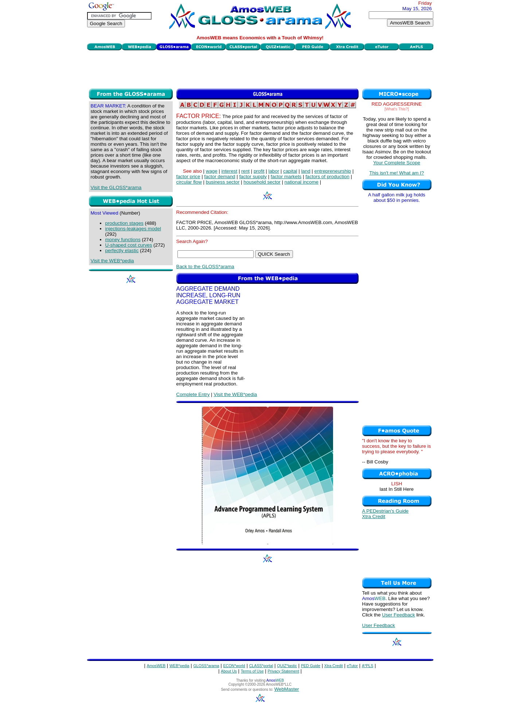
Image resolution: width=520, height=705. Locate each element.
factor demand (219, 176)
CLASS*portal (261, 665)
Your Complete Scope (396, 162)
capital (290, 171)
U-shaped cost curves (128, 245)
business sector (223, 182)
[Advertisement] (260, 68)
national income (301, 182)
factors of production (327, 176)
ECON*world (234, 665)
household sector (262, 182)
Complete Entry (193, 394)
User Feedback (398, 615)
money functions (123, 239)
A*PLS (367, 665)
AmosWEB (156, 665)
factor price (188, 176)
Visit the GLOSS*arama (116, 187)
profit (259, 171)
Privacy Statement (283, 671)
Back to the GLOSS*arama (205, 266)
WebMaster (286, 689)
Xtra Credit (374, 516)
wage (212, 171)
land (305, 171)
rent (245, 171)
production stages (124, 223)
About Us (229, 671)
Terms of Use (252, 671)
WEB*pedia (179, 665)
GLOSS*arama (206, 665)
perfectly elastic (122, 250)
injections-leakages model (133, 228)
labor (273, 171)
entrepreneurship (332, 171)
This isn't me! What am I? (397, 173)
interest (230, 171)
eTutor (352, 665)
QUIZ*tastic (287, 665)
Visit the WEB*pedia (112, 260)
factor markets (286, 176)
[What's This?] (396, 109)
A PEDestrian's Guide (385, 511)
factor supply (253, 176)
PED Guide (310, 665)
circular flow (189, 182)
